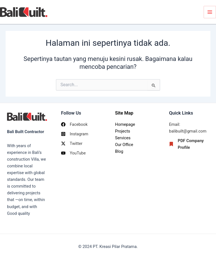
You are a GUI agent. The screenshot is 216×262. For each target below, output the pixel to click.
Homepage (125, 124)
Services (122, 137)
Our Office (124, 144)
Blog (119, 151)
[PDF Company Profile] (189, 144)
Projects (122, 131)
